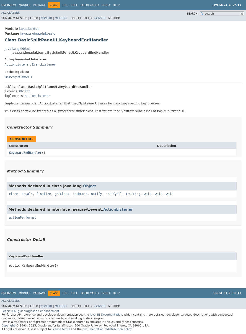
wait (147, 194)
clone (13, 194)
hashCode (80, 194)
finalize (43, 194)
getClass (61, 194)
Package (39, 5)
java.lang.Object (18, 49)
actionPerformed (22, 217)
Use (65, 5)
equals (27, 194)
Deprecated (90, 5)
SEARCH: (192, 13)
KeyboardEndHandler (25, 152)
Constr (46, 18)
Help (116, 5)
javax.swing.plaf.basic (37, 33)
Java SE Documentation (106, 314)
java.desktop (29, 28)
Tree (74, 5)
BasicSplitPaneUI (18, 77)
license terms (61, 329)
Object (24, 91)
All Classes (10, 12)
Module (25, 5)
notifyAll (114, 194)
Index (105, 5)
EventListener (44, 64)
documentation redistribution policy (107, 329)
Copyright (8, 325)
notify (96, 194)
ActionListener (17, 64)
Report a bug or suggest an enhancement (30, 311)
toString (133, 194)
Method (61, 18)
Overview (8, 5)
